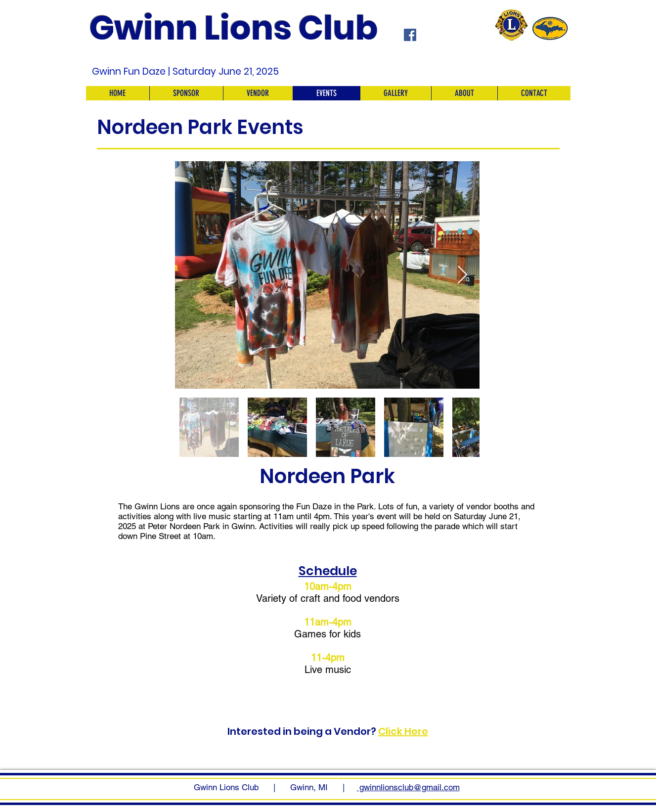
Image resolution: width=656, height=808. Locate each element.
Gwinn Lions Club (233, 28)
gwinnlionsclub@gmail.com (408, 787)
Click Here (403, 731)
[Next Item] (462, 275)
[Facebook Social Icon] (410, 35)
